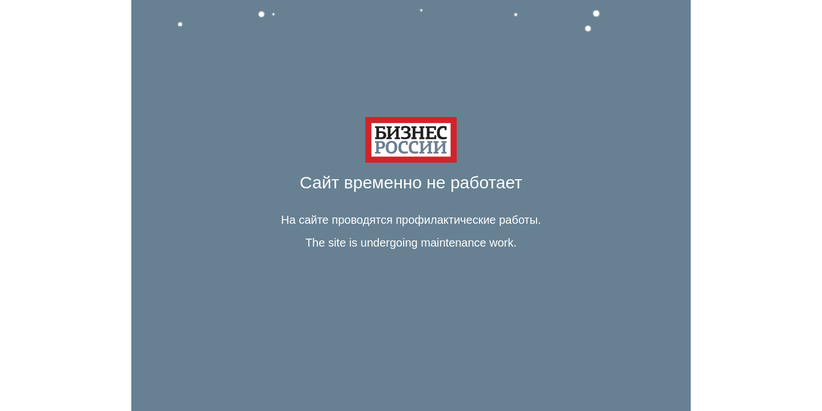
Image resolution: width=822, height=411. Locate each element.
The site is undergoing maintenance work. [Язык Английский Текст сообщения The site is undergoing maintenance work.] (411, 242)
